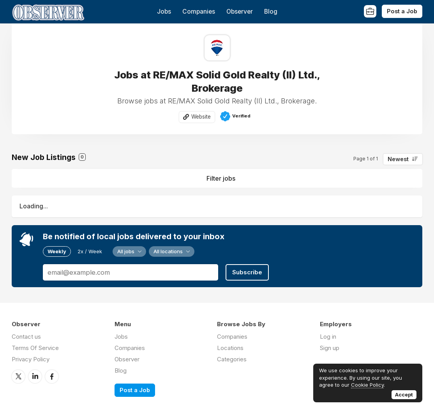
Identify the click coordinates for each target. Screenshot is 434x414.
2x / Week (90, 251)
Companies (198, 11)
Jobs (164, 11)
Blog (270, 11)
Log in (328, 336)
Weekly (57, 251)
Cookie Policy (367, 385)
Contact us (26, 336)
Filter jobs (220, 178)
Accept (404, 394)
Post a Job (402, 11)
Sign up (329, 348)
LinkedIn (35, 376)
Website (201, 117)
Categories (232, 359)
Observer (239, 11)
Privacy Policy (30, 359)
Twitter (18, 376)
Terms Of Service (35, 348)
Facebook (51, 376)
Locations (230, 348)
